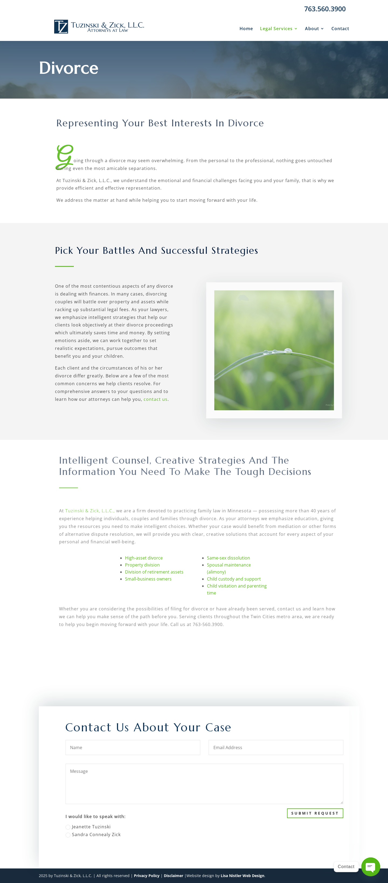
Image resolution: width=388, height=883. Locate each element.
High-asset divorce (144, 558)
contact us (156, 399)
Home (246, 29)
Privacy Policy (147, 875)
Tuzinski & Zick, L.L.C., (96, 511)
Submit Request (330, 813)
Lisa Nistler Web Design (242, 875)
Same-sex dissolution (228, 558)
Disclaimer (173, 875)
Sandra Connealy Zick (108, 834)
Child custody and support (234, 579)
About (312, 29)
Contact (340, 29)
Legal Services (276, 29)
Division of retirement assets (154, 572)
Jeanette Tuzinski (103, 827)
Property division (142, 565)
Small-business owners (148, 579)
